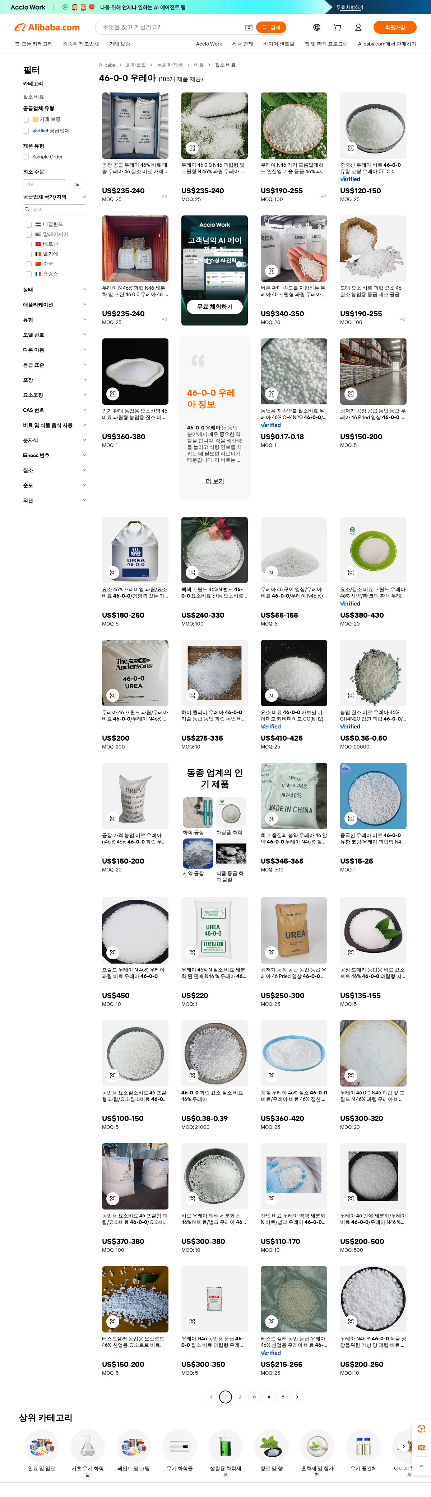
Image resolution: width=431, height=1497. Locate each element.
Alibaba (107, 65)
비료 (199, 65)
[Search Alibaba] (171, 27)
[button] (249, 27)
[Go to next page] (297, 1397)
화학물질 (136, 65)
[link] (421, 1429)
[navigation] (55, 731)
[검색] (271, 27)
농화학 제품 (170, 65)
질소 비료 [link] (225, 65)
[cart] (338, 28)
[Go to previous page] (211, 1397)
